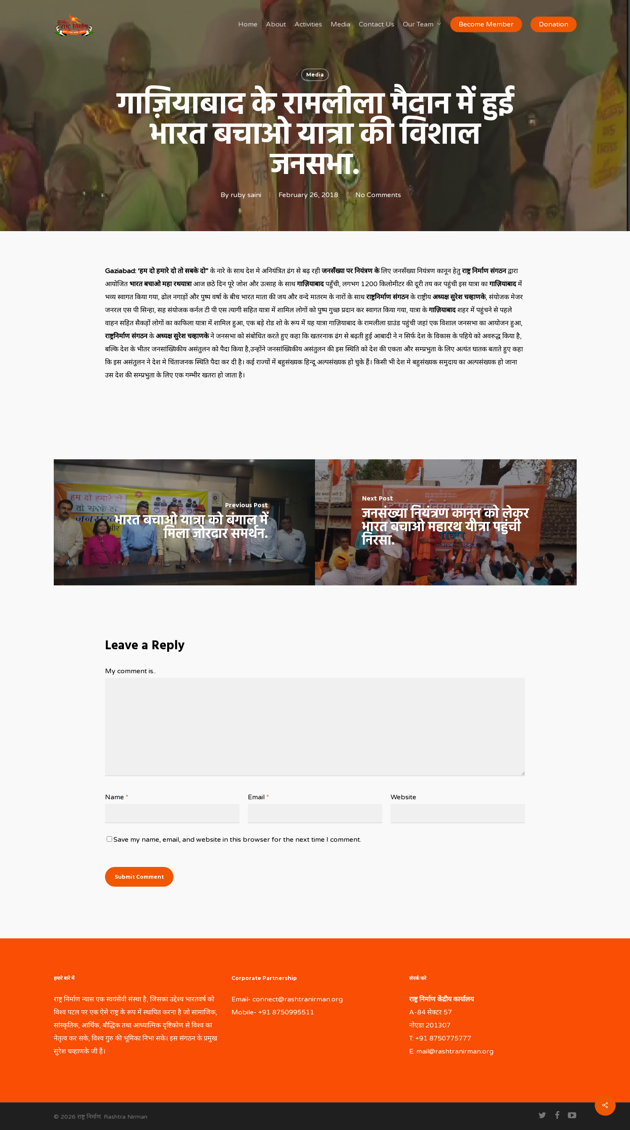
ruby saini (246, 195)
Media (315, 74)
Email (258, 797)
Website (403, 797)
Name (117, 797)
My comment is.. (130, 671)
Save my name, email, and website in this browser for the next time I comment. (237, 839)
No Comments (378, 195)
